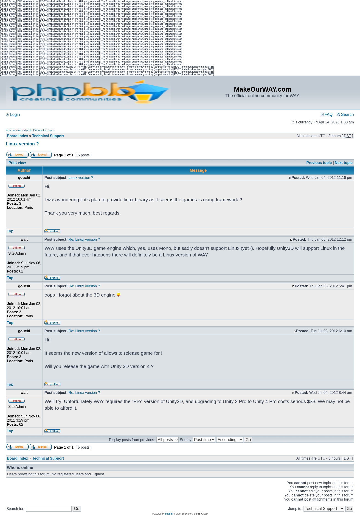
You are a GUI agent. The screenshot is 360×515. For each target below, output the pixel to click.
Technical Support (48, 136)
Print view (17, 163)
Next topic (343, 163)
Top (10, 231)
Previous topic (319, 163)
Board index (17, 136)
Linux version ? (22, 143)
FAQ (327, 114)
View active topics (44, 130)
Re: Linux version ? (84, 239)
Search (345, 114)
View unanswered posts (19, 130)
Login (13, 114)
